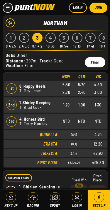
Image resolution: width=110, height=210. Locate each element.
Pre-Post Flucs (18, 177)
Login (78, 7)
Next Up (11, 205)
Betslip (99, 200)
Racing (33, 205)
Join (98, 7)
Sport (55, 205)
